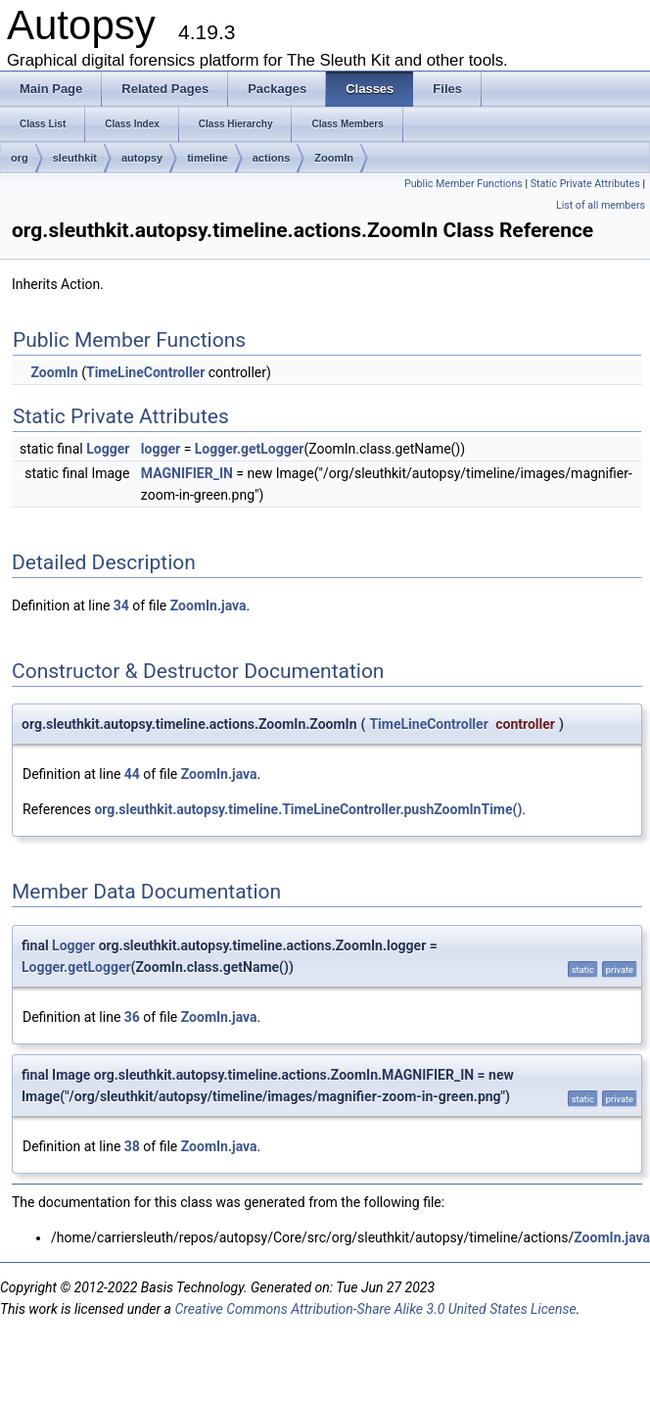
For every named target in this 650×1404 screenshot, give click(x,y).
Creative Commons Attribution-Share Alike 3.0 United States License (375, 1309)
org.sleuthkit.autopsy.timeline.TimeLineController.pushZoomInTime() (308, 809)
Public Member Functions (463, 183)
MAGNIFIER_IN (187, 473)
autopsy (141, 158)
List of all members (600, 205)
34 (121, 605)
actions (272, 158)
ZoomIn (333, 158)
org (19, 158)
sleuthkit (75, 158)
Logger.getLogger (249, 449)
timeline (207, 158)
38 (132, 1146)
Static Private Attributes (585, 183)
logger (160, 449)
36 (132, 1017)
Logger (107, 449)
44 (132, 774)
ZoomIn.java (208, 605)
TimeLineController (145, 372)
